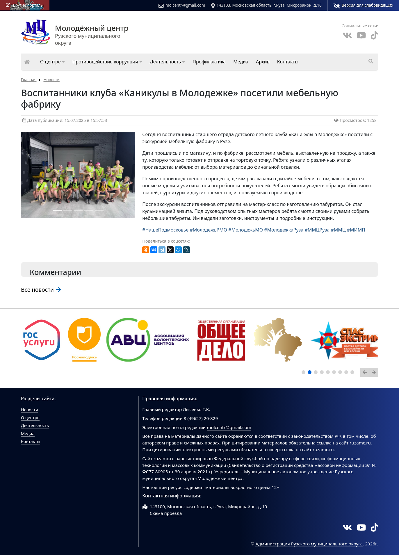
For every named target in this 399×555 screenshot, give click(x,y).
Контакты (30, 441)
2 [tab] (311, 373)
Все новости (41, 289)
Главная (28, 79)
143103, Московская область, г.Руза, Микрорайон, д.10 (266, 5)
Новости (51, 79)
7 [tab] (341, 373)
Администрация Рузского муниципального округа (309, 544)
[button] (52, 61)
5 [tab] (329, 373)
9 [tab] (353, 373)
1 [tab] (304, 373)
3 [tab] (317, 373)
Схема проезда (166, 513)
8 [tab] (347, 373)
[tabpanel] (41, 340)
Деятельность (35, 425)
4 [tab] (323, 373)
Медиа (28, 433)
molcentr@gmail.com (181, 5)
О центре (30, 417)
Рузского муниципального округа (84, 35)
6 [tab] (335, 373)
